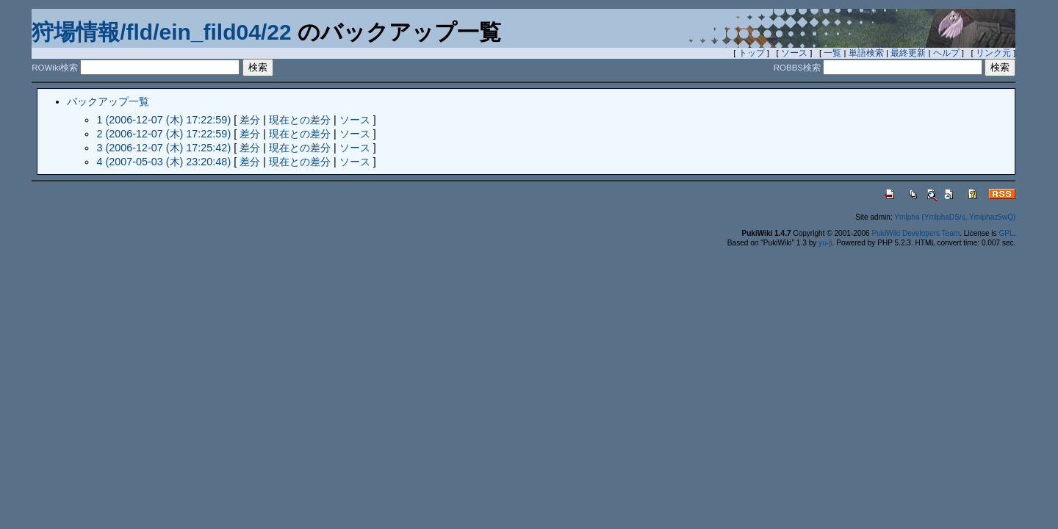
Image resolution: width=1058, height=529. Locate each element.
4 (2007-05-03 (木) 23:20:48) (163, 162)
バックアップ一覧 (108, 101)
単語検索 (866, 52)
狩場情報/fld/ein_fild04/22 (161, 32)
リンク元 (993, 52)
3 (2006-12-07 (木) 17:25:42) (163, 148)
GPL (1005, 233)
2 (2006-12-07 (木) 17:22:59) (163, 134)
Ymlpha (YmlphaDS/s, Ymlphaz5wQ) (954, 217)
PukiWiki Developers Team (916, 233)
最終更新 (908, 52)
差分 (250, 120)
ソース (794, 52)
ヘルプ (946, 52)
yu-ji (825, 243)
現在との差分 (300, 120)
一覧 (832, 52)
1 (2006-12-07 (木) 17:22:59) (163, 120)
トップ (751, 52)
